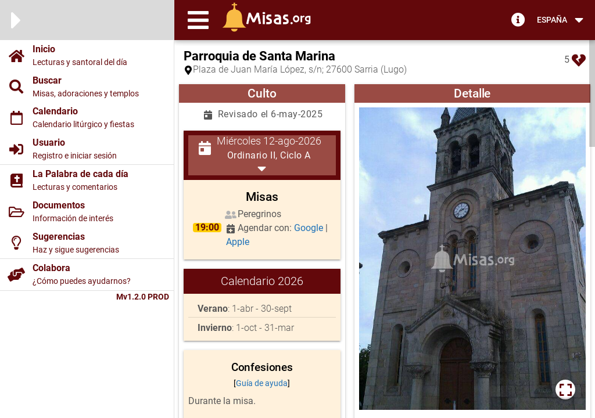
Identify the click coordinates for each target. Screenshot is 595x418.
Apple (237, 241)
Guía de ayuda (262, 383)
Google (309, 227)
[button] (198, 20)
